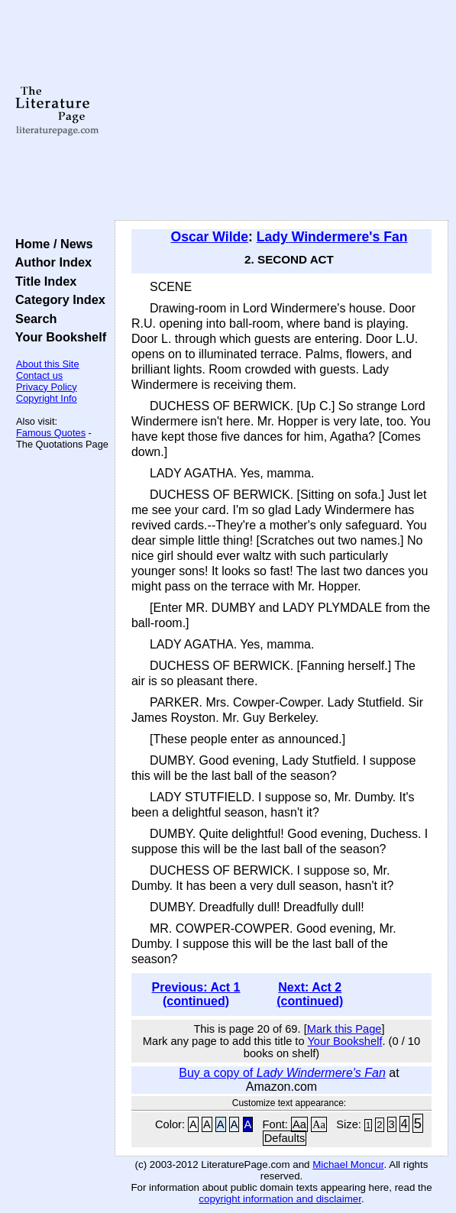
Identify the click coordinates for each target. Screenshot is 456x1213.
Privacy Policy (46, 387)
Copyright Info (46, 398)
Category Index (56, 299)
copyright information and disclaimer (280, 1199)
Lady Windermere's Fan (332, 236)
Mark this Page (344, 1029)
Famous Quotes (51, 432)
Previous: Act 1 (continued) (196, 994)
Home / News (50, 244)
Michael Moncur (347, 1164)
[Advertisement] (281, 111)
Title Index (42, 281)
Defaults (285, 1138)
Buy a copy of (282, 1072)
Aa (299, 1124)
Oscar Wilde (210, 236)
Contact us (39, 375)
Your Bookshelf (57, 337)
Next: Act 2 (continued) (310, 994)
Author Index (50, 262)
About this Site (47, 364)
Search (32, 318)
